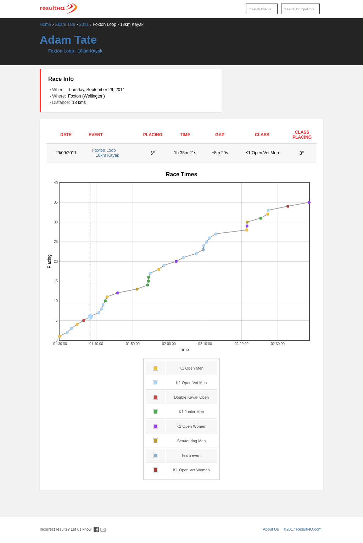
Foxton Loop (112, 153)
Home (45, 24)
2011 (84, 24)
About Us (271, 529)
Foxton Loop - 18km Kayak (75, 51)
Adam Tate (65, 24)
